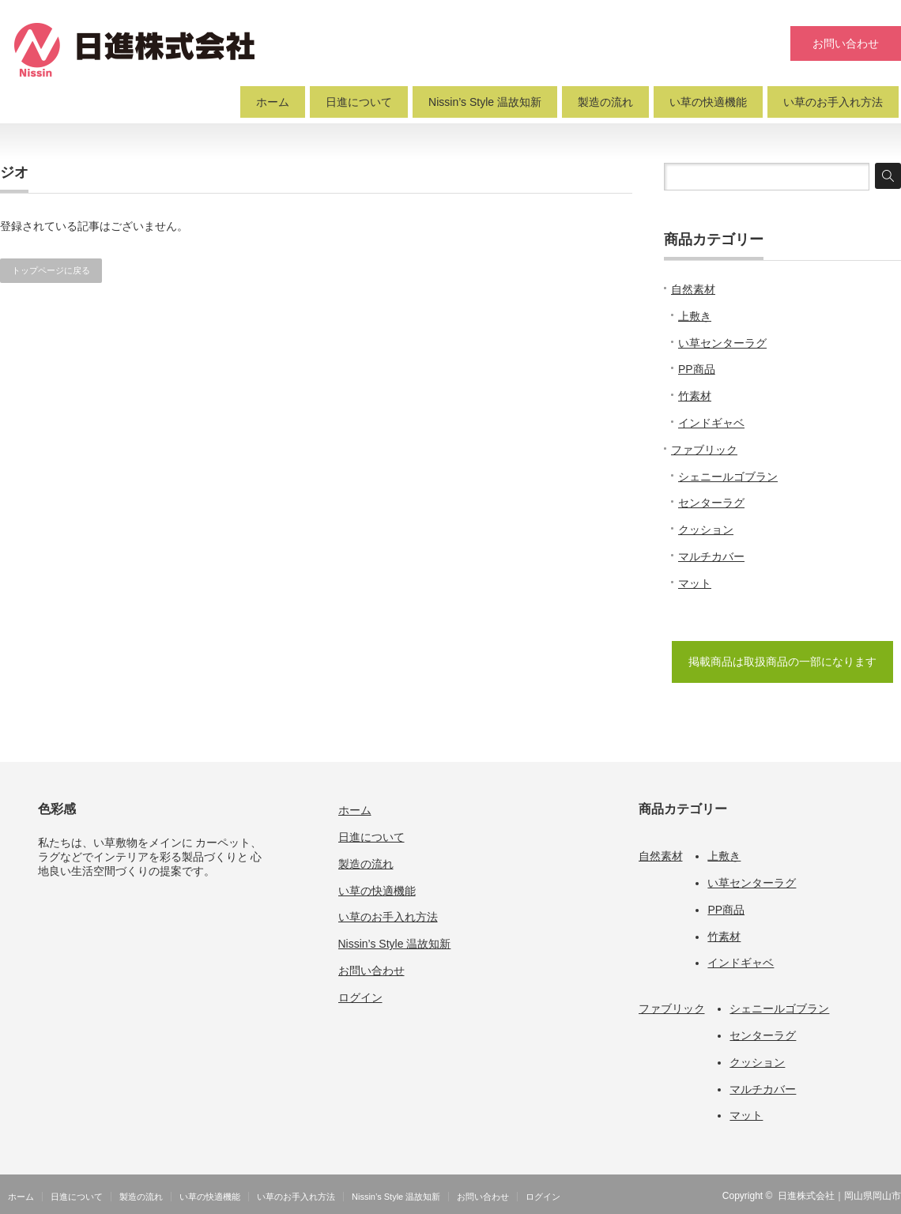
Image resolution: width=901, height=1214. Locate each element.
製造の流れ (605, 102)
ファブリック (704, 449)
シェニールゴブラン (728, 476)
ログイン (360, 997)
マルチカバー (711, 556)
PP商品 (696, 369)
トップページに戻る (51, 270)
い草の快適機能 (708, 102)
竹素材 (694, 396)
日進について (359, 102)
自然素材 (693, 289)
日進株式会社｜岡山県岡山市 (839, 1195)
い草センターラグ (722, 343)
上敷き (694, 316)
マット (694, 583)
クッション (705, 529)
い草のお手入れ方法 (833, 102)
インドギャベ (711, 423)
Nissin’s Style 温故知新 (484, 102)
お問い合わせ (845, 43)
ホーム (272, 102)
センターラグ (711, 502)
